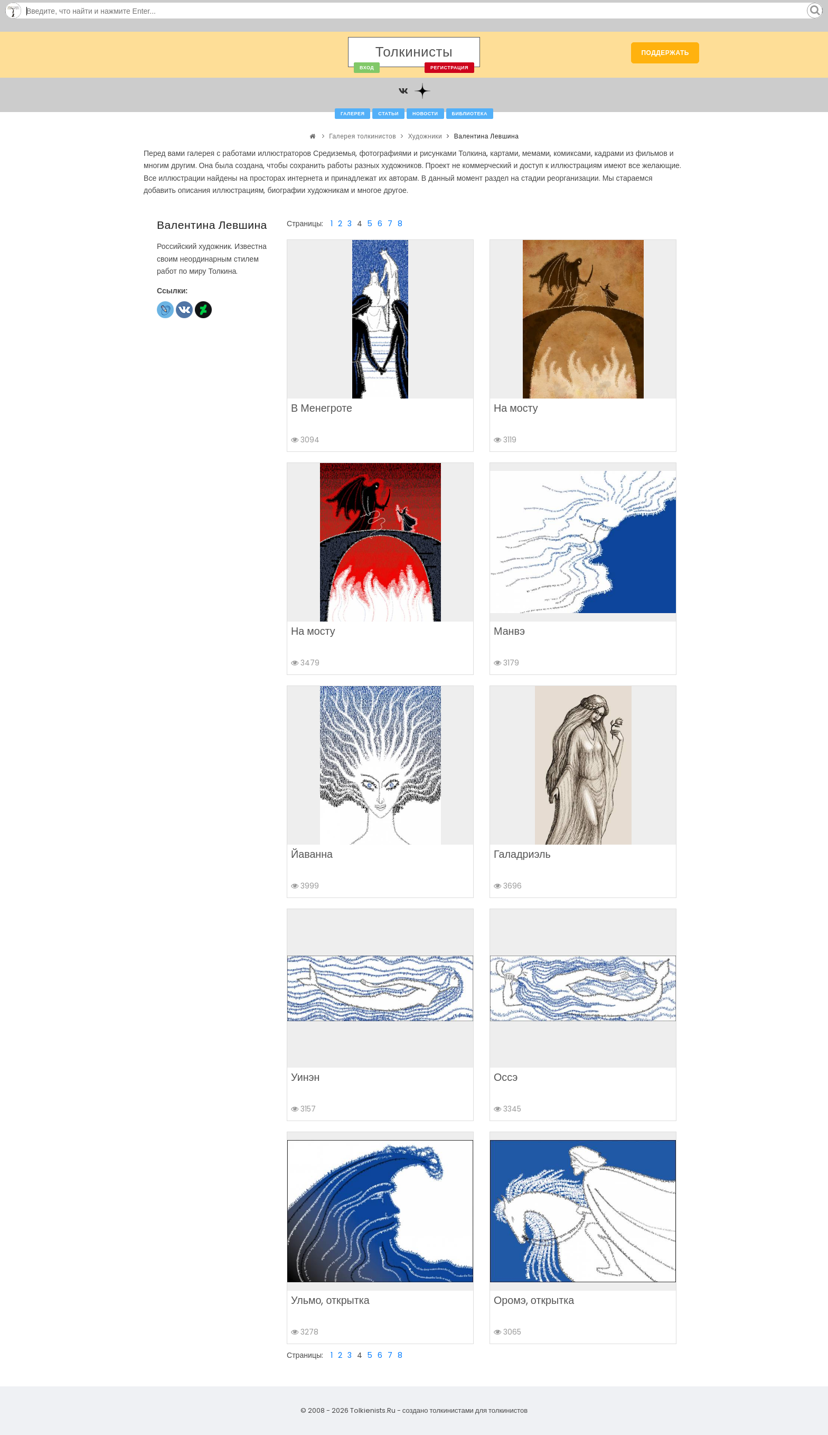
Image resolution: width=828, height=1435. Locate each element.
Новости (425, 113)
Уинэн (305, 1077)
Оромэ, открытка (534, 1300)
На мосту (516, 408)
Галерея (352, 113)
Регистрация (449, 67)
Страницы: (305, 223)
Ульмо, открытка (330, 1300)
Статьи (388, 113)
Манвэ (509, 631)
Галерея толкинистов (362, 136)
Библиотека (469, 113)
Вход (367, 67)
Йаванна (312, 854)
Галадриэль (522, 854)
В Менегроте (321, 408)
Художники (425, 136)
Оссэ (506, 1077)
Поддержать (665, 52)
